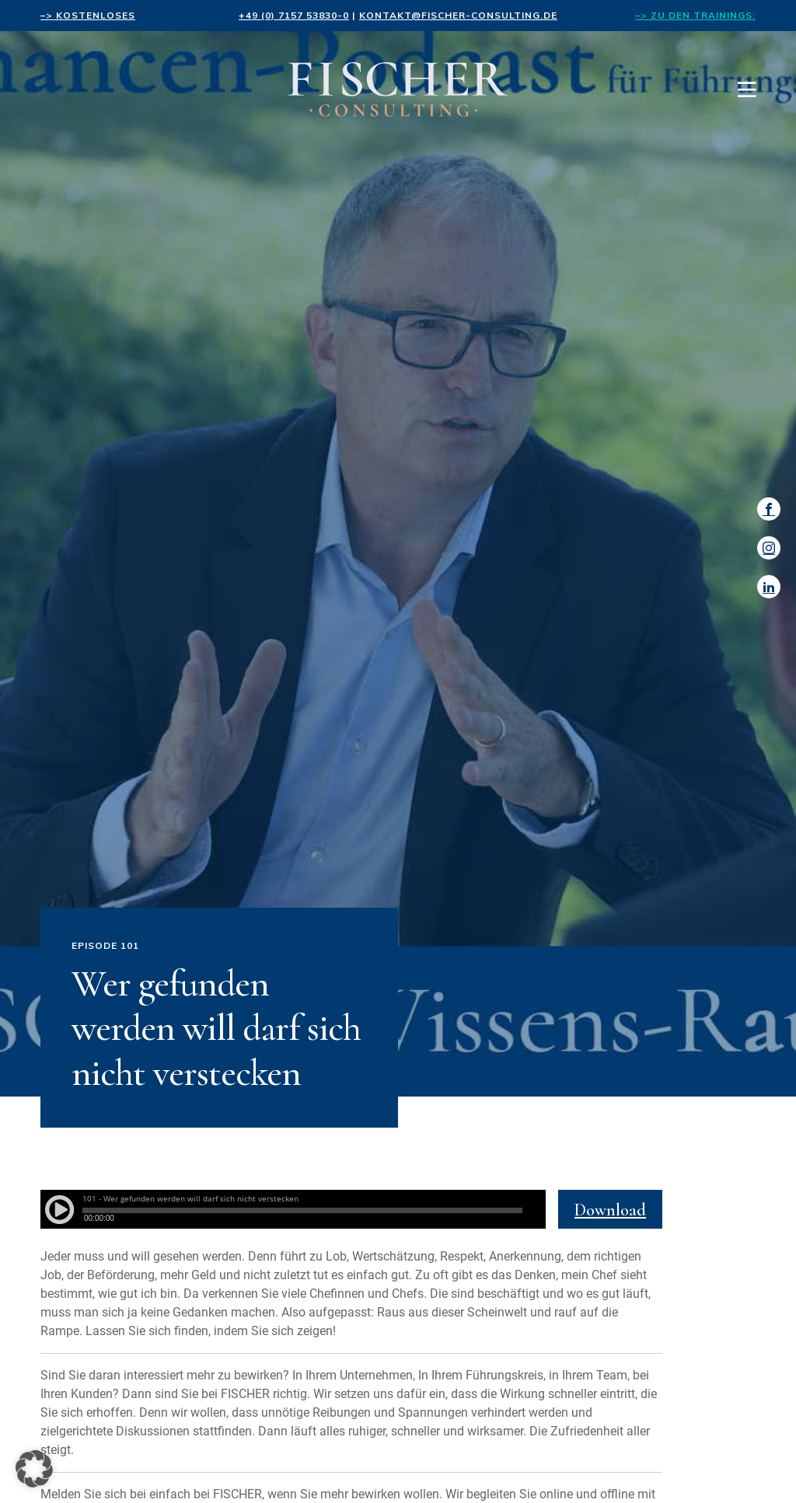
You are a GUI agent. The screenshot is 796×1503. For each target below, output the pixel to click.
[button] (34, 1469)
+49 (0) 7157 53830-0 (294, 15)
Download (610, 1210)
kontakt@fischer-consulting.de (458, 15)
